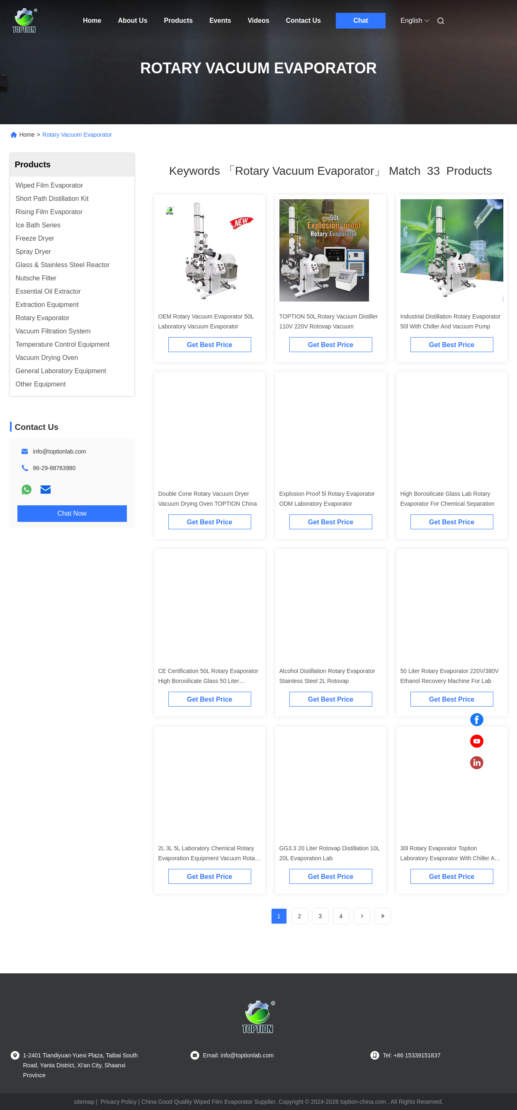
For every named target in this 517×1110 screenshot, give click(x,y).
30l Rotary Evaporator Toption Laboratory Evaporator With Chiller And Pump (450, 858)
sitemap (84, 1101)
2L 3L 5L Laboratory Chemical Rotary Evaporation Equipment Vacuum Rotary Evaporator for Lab (209, 858)
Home (92, 20)
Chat (360, 20)
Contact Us (303, 20)
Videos (258, 20)
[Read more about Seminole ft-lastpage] (382, 916)
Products (178, 20)
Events (220, 20)
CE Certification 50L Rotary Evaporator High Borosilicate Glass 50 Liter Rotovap (208, 681)
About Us (132, 20)
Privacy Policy (118, 1101)
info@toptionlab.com (59, 451)
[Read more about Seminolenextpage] (361, 916)
